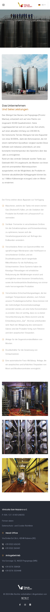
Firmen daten (7, 521)
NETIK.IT (25, 598)
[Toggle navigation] (3, 5)
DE (41, 5)
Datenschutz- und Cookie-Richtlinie (17, 526)
